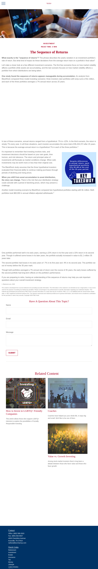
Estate (10, 555)
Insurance (11, 557)
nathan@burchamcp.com (17, 543)
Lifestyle (11, 564)
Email (8, 319)
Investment (12, 552)
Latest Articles (13, 567)
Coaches (52, 410)
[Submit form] (12, 353)
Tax (9, 560)
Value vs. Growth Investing (61, 456)
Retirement (12, 550)
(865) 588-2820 (18, 533)
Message (9, 332)
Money (10, 562)
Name (8, 305)
